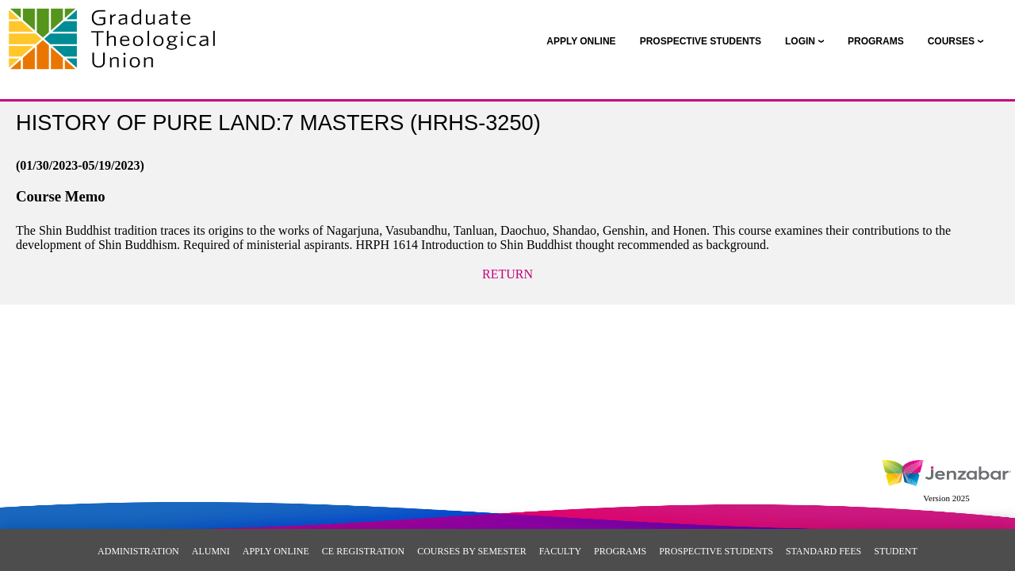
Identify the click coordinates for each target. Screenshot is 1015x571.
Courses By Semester (472, 551)
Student (895, 551)
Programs (620, 551)
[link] (580, 41)
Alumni (211, 551)
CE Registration (363, 551)
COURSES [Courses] (951, 41)
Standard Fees (823, 551)
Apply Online (276, 551)
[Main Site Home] (117, 28)
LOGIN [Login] (800, 41)
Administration (138, 551)
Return (507, 274)
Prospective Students (716, 551)
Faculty (560, 551)
